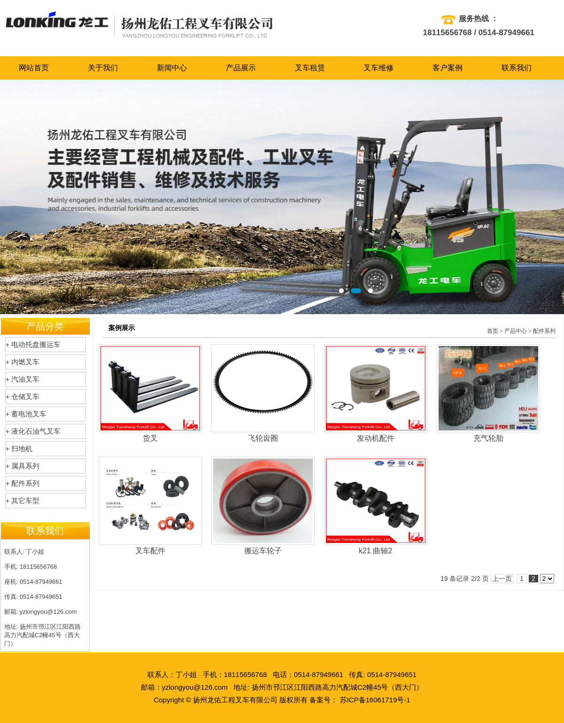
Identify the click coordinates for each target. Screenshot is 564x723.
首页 (492, 331)
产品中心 (515, 331)
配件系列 (544, 331)
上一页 (502, 578)
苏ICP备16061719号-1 (375, 700)
